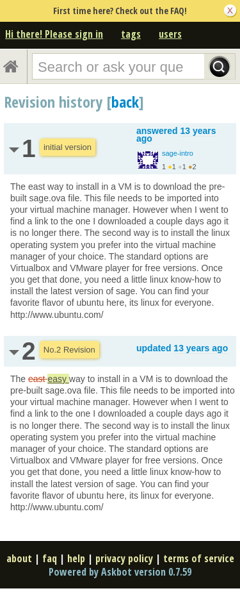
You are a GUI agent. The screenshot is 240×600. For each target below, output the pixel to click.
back (125, 101)
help (76, 558)
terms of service (198, 558)
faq (49, 558)
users (170, 34)
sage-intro (177, 153)
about (19, 558)
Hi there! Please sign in (54, 34)
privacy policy (124, 558)
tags (131, 34)
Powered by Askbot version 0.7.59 (120, 572)
